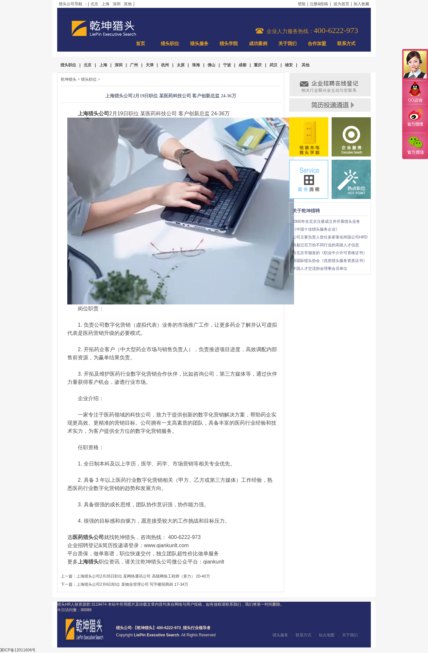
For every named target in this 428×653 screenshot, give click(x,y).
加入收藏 (361, 4)
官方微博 (415, 119)
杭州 (165, 65)
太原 (181, 65)
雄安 (289, 65)
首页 (140, 43)
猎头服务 (199, 43)
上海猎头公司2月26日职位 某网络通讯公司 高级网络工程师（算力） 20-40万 (143, 576)
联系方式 (346, 43)
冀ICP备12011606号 (18, 650)
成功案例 (258, 43)
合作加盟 (317, 43)
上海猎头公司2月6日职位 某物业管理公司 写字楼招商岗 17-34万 (132, 584)
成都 (242, 65)
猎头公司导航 (70, 4)
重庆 (258, 65)
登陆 (301, 4)
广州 (134, 65)
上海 (105, 4)
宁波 (227, 65)
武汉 (273, 65)
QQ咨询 (415, 93)
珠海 (196, 65)
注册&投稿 (319, 4)
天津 (150, 65)
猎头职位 (170, 43)
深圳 (117, 4)
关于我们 (287, 43)
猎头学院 (229, 43)
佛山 (211, 65)
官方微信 (415, 146)
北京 (94, 4)
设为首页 (341, 4)
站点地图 (327, 635)
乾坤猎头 (68, 79)
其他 (128, 4)
